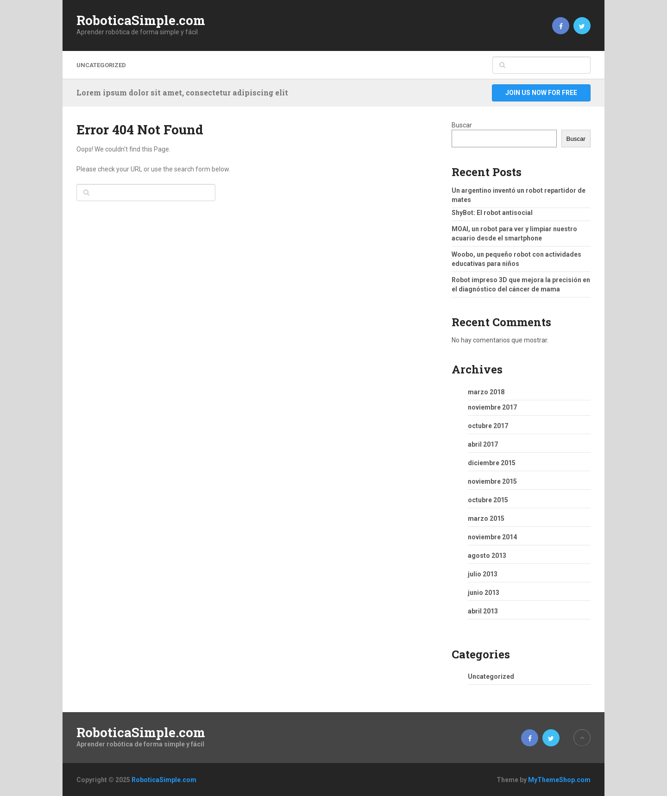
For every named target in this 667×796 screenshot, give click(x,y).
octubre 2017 (488, 426)
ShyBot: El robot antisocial (492, 212)
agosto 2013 (487, 555)
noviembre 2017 (492, 407)
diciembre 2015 (492, 463)
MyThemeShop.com (559, 779)
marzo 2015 (486, 518)
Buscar (462, 125)
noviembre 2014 (492, 537)
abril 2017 (483, 444)
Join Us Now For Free (541, 92)
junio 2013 (483, 592)
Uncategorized (101, 65)
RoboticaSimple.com (140, 20)
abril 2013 (483, 611)
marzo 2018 (486, 392)
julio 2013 (482, 574)
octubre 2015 (488, 500)
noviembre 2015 (492, 481)
